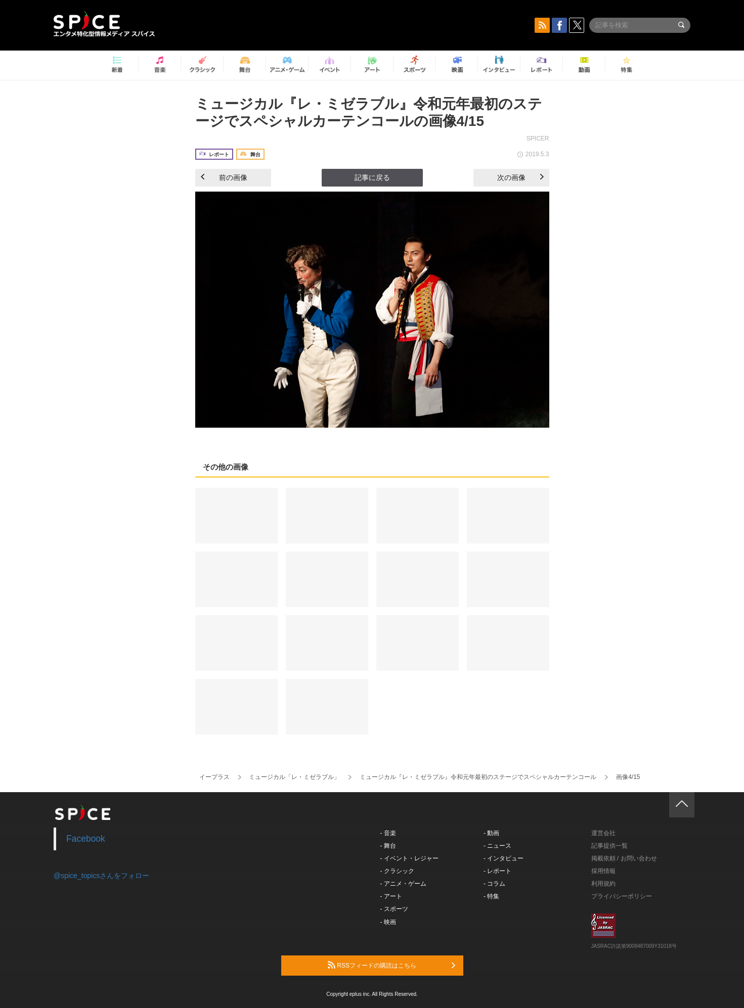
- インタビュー (503, 858)
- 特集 (491, 896)
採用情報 (603, 871)
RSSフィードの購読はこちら (391, 965)
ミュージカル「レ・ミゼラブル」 (294, 777)
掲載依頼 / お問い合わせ (624, 858)
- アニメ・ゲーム (403, 883)
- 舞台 (388, 845)
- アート (391, 896)
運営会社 (603, 833)
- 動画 (491, 833)
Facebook (85, 839)
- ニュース (497, 845)
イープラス (214, 777)
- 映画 (388, 922)
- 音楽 (388, 833)
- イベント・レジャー (409, 858)
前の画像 (224, 177)
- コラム (494, 883)
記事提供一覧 (609, 845)
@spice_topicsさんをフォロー (101, 876)
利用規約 (603, 883)
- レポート (497, 871)
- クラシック (397, 871)
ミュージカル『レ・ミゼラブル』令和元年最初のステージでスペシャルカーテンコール (478, 777)
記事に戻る (372, 177)
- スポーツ (394, 908)
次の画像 (520, 177)
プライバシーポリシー (621, 896)
